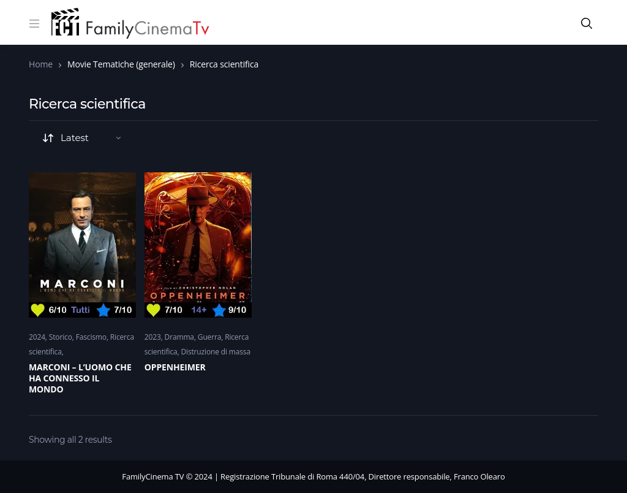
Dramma (179, 337)
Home (41, 64)
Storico (60, 337)
